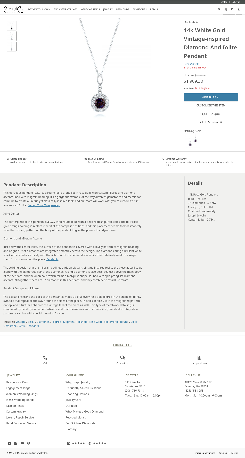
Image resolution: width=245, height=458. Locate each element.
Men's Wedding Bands (20, 400)
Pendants (52, 259)
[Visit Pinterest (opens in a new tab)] (29, 443)
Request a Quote (211, 114)
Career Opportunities (205, 453)
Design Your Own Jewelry (44, 205)
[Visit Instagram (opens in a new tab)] (10, 443)
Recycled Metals (76, 417)
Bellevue (193, 375)
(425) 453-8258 (194, 390)
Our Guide (75, 375)
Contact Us (122, 345)
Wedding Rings (90, 9)
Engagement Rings (65, 9)
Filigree (56, 322)
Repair (154, 9)
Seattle (132, 375)
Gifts (22, 326)
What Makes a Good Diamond (85, 411)
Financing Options (77, 394)
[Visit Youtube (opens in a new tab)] (23, 443)
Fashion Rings (15, 406)
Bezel (31, 322)
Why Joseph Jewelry (78, 382)
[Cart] (226, 9)
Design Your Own (39, 9)
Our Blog (71, 406)
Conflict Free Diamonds (80, 423)
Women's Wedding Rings (22, 394)
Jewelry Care (73, 400)
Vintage (20, 322)
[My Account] (239, 9)
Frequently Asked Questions (83, 388)
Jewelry (108, 9)
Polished (81, 322)
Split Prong (111, 322)
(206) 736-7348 (134, 390)
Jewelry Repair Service (20, 417)
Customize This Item (211, 105)
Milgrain (68, 322)
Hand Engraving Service (21, 423)
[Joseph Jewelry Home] (186, 22)
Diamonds (122, 9)
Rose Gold (95, 322)
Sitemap (223, 453)
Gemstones (139, 9)
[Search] (219, 9)
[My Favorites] (232, 9)
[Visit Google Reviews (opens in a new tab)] (77, 443)
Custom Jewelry (16, 411)
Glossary (71, 429)
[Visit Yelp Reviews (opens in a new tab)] (98, 443)
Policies (234, 453)
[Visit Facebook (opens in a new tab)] (16, 443)
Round (124, 322)
